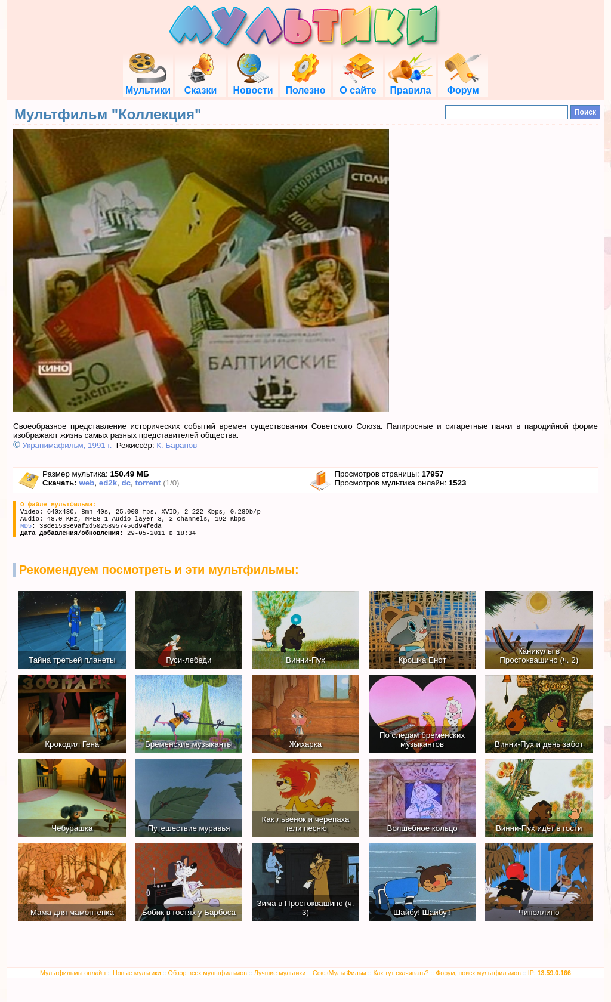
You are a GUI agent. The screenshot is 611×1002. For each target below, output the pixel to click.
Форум (463, 85)
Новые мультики (137, 972)
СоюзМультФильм (339, 972)
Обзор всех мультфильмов (207, 972)
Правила (410, 85)
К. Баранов (176, 445)
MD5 (26, 526)
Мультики (148, 85)
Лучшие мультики (280, 972)
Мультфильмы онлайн (73, 972)
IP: (549, 972)
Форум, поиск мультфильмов (478, 972)
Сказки (200, 85)
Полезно (305, 85)
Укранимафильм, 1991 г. (67, 445)
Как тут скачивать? (400, 972)
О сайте (358, 85)
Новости (253, 85)
